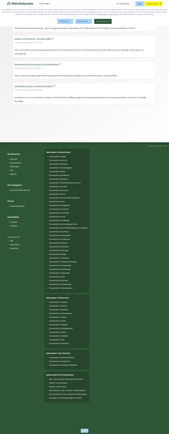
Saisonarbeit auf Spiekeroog (59, 269)
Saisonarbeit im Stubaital (58, 336)
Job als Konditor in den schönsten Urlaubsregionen (68, 394)
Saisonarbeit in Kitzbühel (58, 310)
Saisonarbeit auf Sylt (57, 277)
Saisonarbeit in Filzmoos (58, 302)
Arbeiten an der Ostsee (57, 387)
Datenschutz (13, 245)
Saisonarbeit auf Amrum (58, 160)
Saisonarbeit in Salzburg (58, 325)
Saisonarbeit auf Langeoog (59, 220)
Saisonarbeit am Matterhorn (59, 361)
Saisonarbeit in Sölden (57, 332)
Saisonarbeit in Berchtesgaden (60, 168)
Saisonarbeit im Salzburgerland (61, 328)
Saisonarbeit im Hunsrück (58, 209)
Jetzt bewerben (14, 163)
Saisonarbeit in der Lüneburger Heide (63, 224)
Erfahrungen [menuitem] (44, 3)
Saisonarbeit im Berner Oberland (61, 358)
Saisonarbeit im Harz (57, 202)
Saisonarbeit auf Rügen (58, 254)
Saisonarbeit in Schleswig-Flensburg (62, 262)
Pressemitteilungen (16, 206)
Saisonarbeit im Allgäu (57, 157)
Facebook (12, 222)
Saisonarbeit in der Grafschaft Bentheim (64, 198)
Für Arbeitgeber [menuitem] (123, 3)
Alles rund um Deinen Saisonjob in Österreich (66, 379)
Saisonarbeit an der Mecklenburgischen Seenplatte (68, 228)
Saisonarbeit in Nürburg (58, 243)
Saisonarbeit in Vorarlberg (59, 344)
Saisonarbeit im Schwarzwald (60, 266)
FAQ (10, 170)
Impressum (13, 248)
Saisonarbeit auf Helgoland (59, 205)
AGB (10, 241)
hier (152, 14)
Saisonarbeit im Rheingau (58, 251)
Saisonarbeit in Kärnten (58, 306)
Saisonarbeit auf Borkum (58, 179)
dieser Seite (102, 14)
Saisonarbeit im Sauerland (59, 258)
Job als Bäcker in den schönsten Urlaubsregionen (67, 390)
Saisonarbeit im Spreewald (59, 273)
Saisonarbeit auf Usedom (58, 281)
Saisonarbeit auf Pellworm (59, 247)
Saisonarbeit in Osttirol (58, 317)
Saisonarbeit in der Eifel (58, 187)
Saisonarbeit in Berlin (57, 172)
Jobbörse (12, 174)
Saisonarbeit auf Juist (57, 217)
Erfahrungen (13, 167)
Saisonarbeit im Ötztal (57, 321)
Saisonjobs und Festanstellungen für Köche (65, 398)
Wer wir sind (13, 237)
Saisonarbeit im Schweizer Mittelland (63, 365)
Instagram (13, 226)
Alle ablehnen (65, 21)
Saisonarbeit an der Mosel (59, 232)
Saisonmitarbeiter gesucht (19, 190)
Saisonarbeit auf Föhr (57, 194)
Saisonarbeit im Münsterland (60, 235)
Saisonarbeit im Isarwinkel (59, 213)
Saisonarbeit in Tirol (56, 340)
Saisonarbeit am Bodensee (59, 175)
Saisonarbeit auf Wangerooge (60, 284)
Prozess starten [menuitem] (153, 4)
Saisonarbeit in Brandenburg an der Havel (65, 183)
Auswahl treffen (83, 21)
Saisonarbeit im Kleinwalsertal (60, 313)
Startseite (12, 159)
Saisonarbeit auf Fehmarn (59, 190)
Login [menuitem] (140, 4)
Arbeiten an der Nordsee (58, 383)
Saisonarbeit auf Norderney (59, 239)
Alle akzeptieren (103, 21)
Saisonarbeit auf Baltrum (58, 164)
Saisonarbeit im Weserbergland (61, 288)
